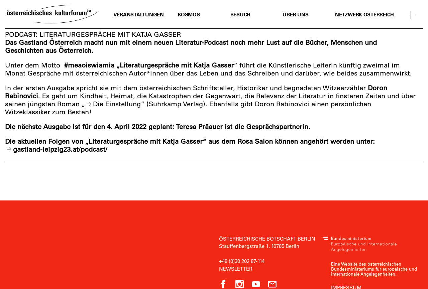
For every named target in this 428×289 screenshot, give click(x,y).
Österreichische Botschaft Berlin (267, 238)
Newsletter (235, 268)
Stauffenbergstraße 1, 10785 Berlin (259, 246)
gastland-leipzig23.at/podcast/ (60, 149)
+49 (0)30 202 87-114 (241, 261)
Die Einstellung (117, 104)
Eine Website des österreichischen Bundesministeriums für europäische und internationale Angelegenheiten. (374, 268)
